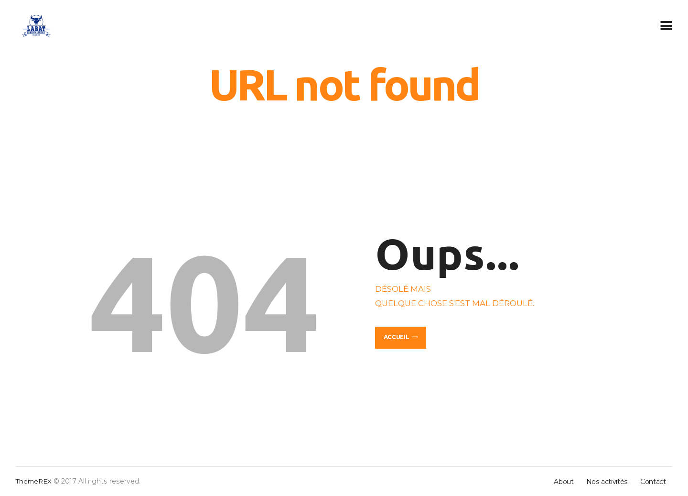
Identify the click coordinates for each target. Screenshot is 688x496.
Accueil (396, 336)
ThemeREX (35, 481)
